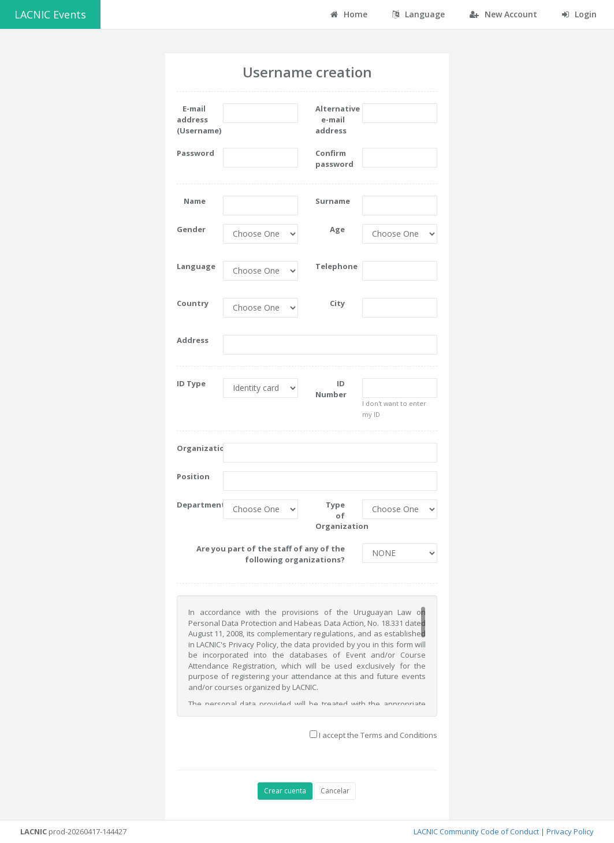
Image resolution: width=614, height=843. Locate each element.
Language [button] (418, 14)
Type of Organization (334, 515)
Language (195, 266)
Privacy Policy (570, 831)
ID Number (331, 389)
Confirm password (334, 158)
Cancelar (335, 791)
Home (348, 14)
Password (195, 153)
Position (193, 476)
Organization (195, 448)
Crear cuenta (285, 791)
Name (195, 201)
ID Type (191, 383)
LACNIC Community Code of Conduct (476, 831)
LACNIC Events (50, 14)
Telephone (334, 266)
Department (195, 504)
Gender (191, 229)
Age (337, 229)
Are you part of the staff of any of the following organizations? (270, 554)
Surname (332, 201)
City (337, 303)
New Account (503, 14)
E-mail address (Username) (195, 119)
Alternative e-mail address (334, 119)
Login (579, 14)
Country (193, 303)
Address (193, 340)
